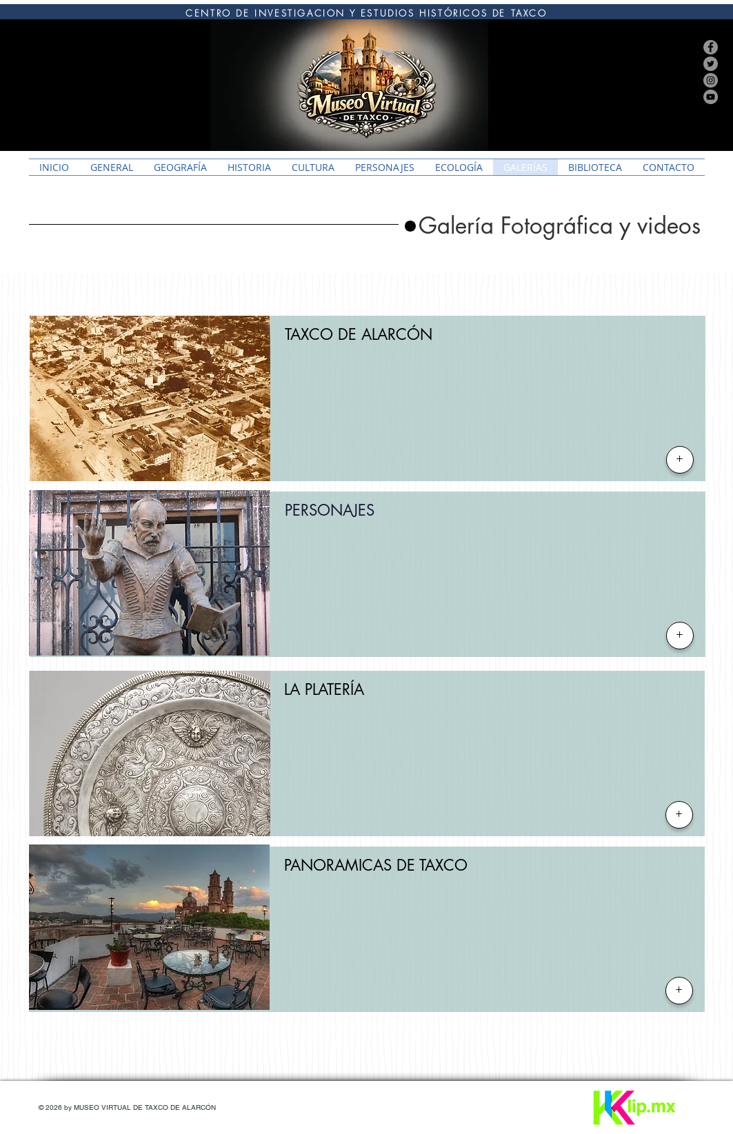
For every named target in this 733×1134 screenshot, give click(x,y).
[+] (680, 460)
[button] (560, 226)
